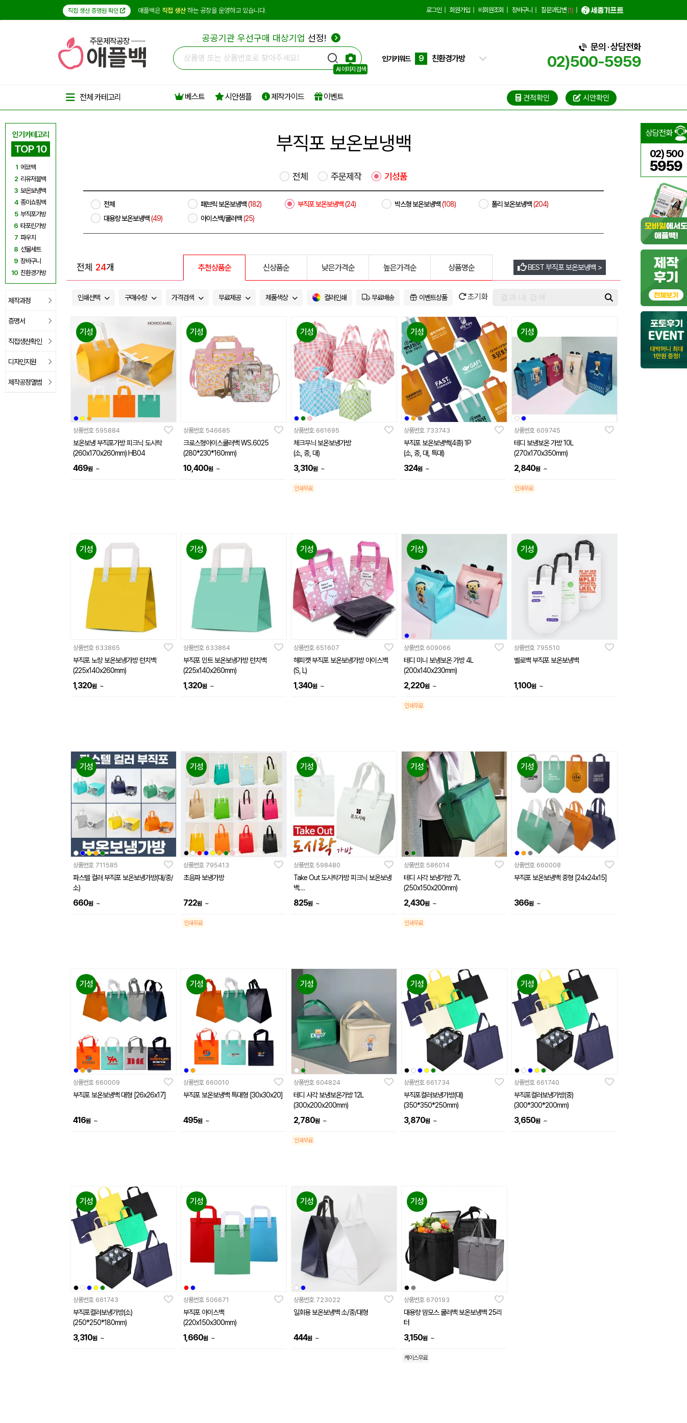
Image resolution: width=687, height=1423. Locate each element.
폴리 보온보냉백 (520, 204)
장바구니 (522, 10)
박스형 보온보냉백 (425, 204)
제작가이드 (283, 97)
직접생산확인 (30, 341)
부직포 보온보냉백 (327, 204)
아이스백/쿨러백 (227, 218)
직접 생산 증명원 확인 (97, 10)
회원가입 (460, 10)
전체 (300, 176)
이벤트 (329, 97)
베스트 (190, 97)
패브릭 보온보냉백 (231, 204)
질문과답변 (557, 10)
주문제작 (346, 176)
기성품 (395, 176)
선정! (271, 38)
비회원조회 (491, 10)
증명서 (30, 321)
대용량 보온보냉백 (133, 218)
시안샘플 (233, 97)
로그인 (433, 10)
